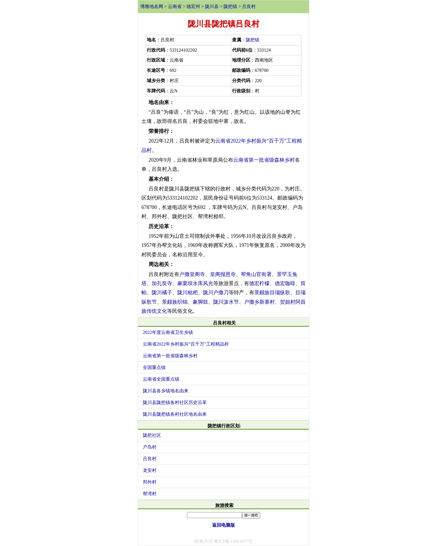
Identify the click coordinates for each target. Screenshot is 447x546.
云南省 (175, 6)
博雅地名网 (151, 6)
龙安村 (150, 470)
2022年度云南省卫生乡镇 (168, 332)
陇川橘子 (162, 292)
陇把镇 (230, 6)
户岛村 (150, 446)
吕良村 (249, 6)
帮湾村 (150, 493)
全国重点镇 (154, 367)
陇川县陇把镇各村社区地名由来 (175, 414)
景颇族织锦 (175, 302)
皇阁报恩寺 (223, 274)
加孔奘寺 (162, 283)
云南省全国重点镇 (161, 379)
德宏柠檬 (259, 283)
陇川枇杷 (187, 292)
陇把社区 (152, 435)
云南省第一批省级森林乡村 (264, 160)
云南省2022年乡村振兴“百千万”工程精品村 (186, 344)
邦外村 (150, 482)
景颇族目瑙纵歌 (272, 292)
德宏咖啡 (285, 283)
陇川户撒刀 (216, 292)
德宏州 (193, 6)
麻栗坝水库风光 (195, 283)
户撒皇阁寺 (192, 274)
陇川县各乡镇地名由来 (165, 390)
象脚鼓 (200, 302)
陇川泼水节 (226, 302)
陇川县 (212, 6)
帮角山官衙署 (256, 274)
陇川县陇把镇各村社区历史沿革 (175, 402)
